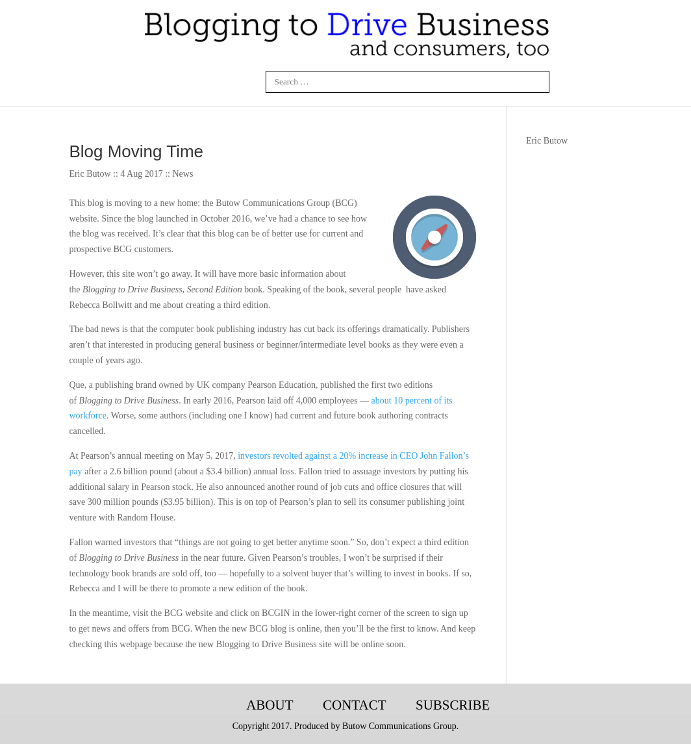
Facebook (155, 82)
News (182, 174)
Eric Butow (547, 141)
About (269, 705)
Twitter (217, 82)
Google (247, 82)
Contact (354, 705)
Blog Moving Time (136, 151)
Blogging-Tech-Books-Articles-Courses (209, 705)
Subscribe (453, 705)
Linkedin (186, 82)
